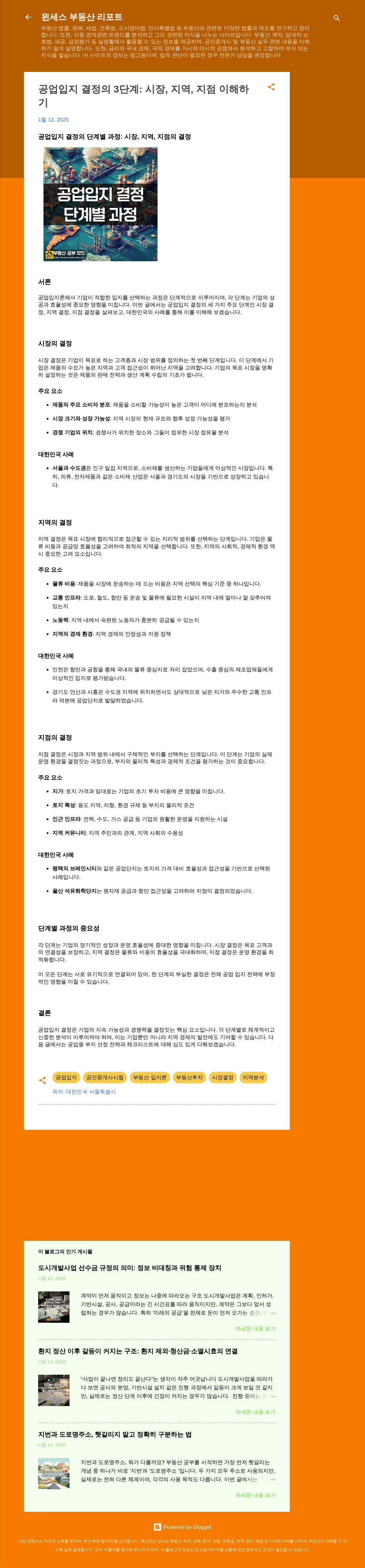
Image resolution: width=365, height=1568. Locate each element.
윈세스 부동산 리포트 (82, 17)
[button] (271, 88)
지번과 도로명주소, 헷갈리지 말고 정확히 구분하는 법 (115, 1434)
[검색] (337, 19)
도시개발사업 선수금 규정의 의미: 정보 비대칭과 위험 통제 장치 (129, 1267)
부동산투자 (189, 1077)
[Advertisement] (318, 178)
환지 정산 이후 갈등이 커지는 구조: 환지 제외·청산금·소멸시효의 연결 (138, 1351)
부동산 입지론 (149, 1077)
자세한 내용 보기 (255, 1329)
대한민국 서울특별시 (90, 1092)
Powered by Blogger (182, 1527)
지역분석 (253, 1077)
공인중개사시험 (105, 1077)
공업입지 (66, 1077)
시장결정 (222, 1077)
